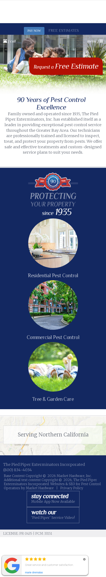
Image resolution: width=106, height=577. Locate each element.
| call (9, 41)
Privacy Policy (71, 488)
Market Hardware (40, 488)
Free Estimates (63, 30)
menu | (95, 41)
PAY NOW (34, 30)
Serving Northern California (53, 434)
